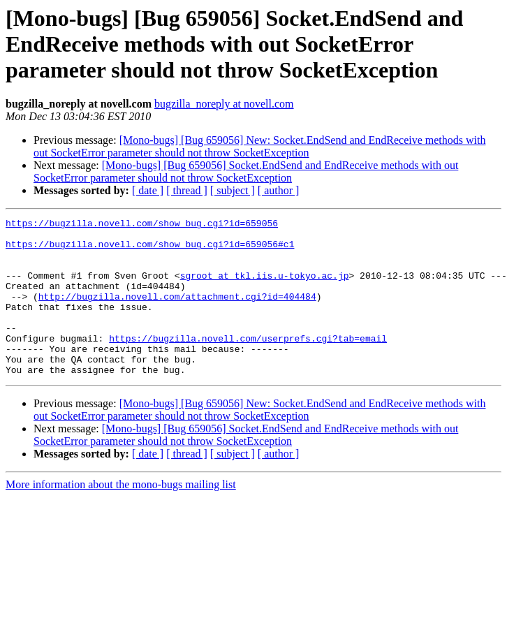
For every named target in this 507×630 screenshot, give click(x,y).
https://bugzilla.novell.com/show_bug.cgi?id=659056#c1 (150, 250)
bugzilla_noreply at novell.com (224, 104)
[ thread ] (186, 190)
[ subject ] (232, 190)
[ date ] (147, 190)
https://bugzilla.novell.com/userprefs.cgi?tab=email (248, 363)
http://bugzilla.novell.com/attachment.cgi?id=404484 (177, 313)
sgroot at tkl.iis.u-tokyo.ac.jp (264, 287)
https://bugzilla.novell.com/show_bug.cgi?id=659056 (142, 225)
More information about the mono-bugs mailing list (121, 516)
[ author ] (279, 190)
